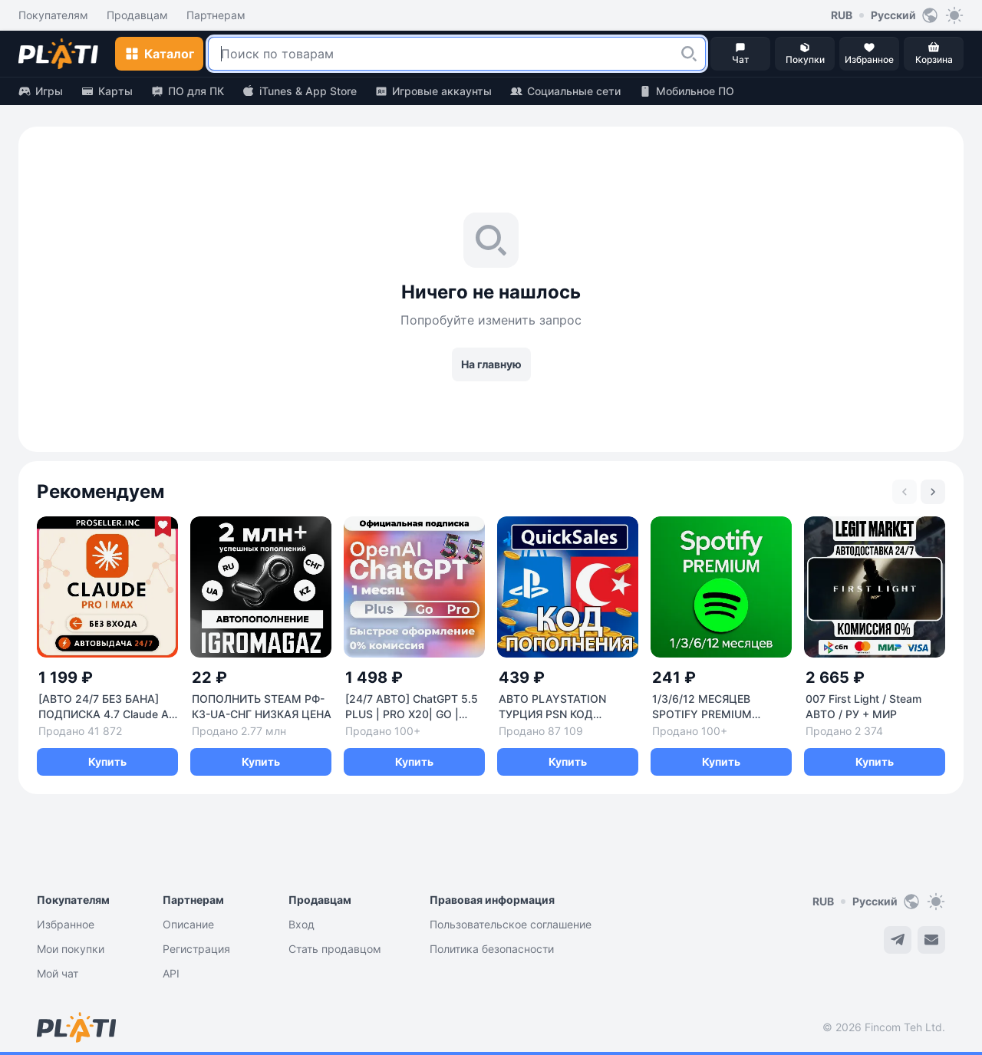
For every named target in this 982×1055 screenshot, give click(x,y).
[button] (689, 53)
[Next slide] (933, 492)
